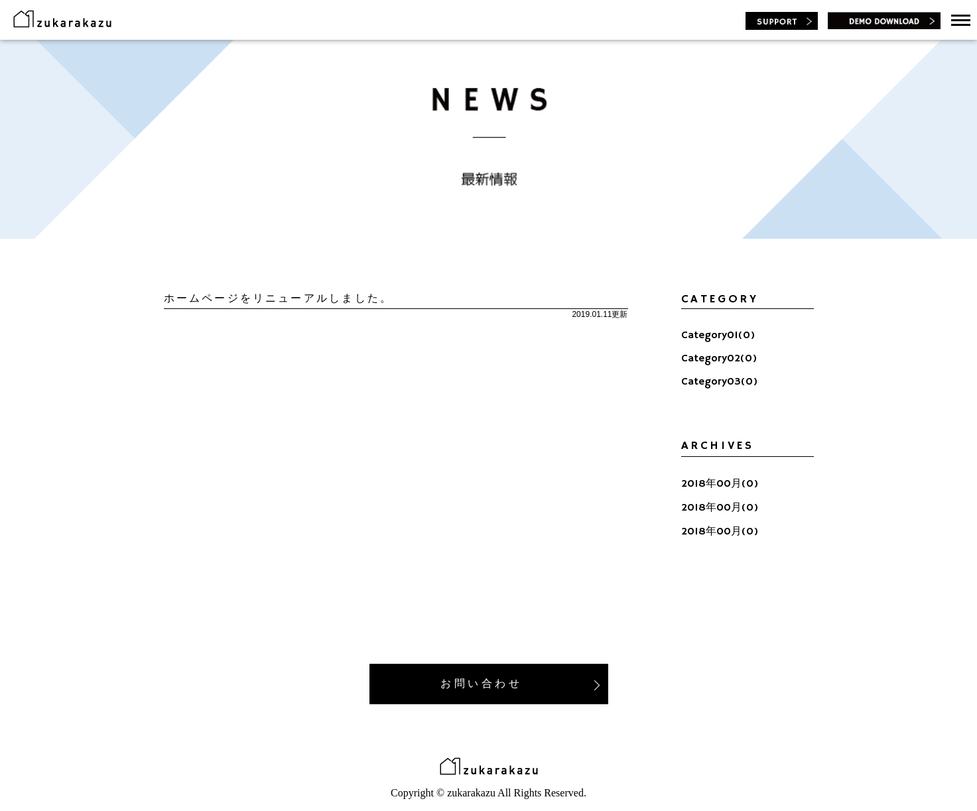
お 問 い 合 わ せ (519, 684)
